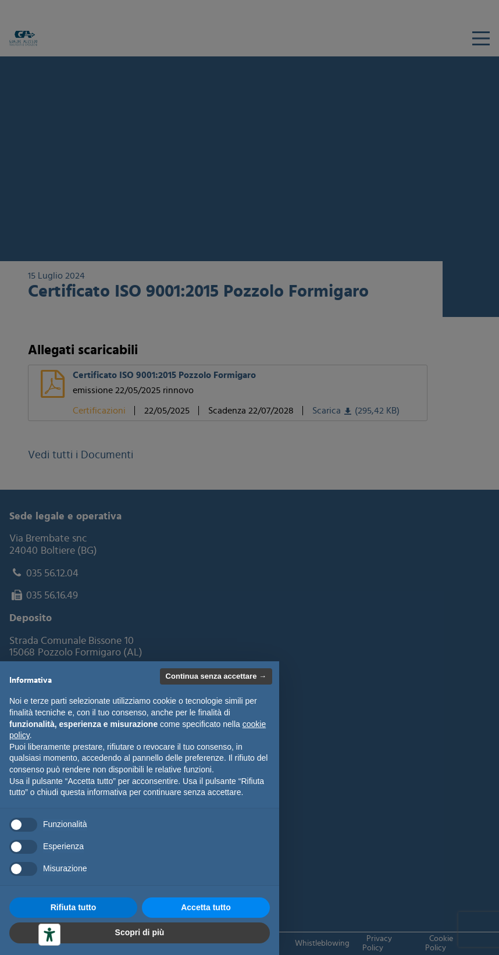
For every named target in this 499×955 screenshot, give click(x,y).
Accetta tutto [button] (206, 907)
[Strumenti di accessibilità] (49, 935)
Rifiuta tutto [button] (74, 907)
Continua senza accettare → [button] (216, 676)
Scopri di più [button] (140, 932)
